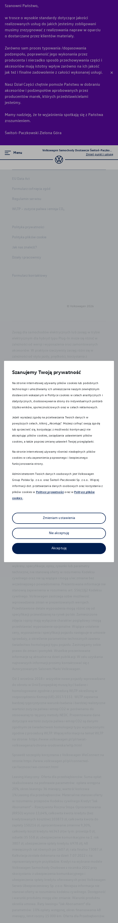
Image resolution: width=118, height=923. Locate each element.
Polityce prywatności (50, 492)
